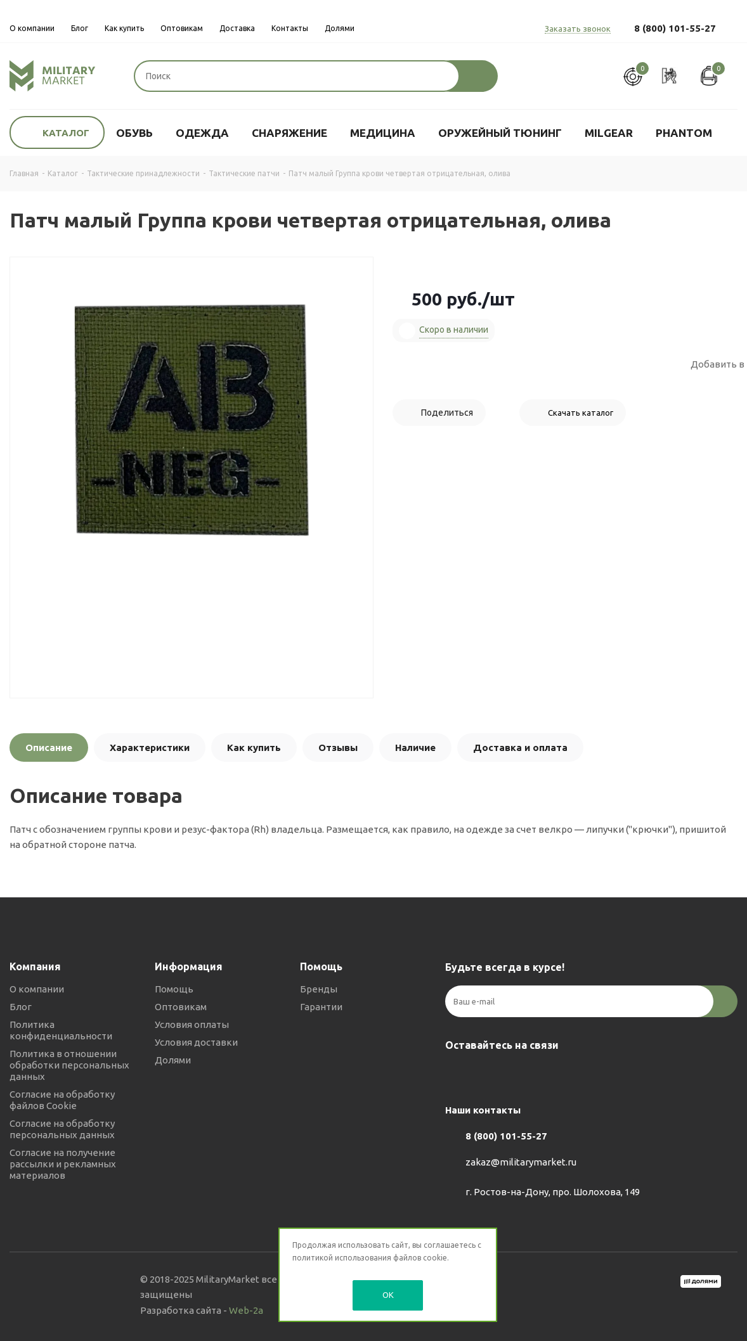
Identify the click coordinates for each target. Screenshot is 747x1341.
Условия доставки (196, 1042)
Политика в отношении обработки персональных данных (69, 1065)
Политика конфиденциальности (61, 1030)
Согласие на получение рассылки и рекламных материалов (63, 1164)
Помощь (174, 989)
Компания (35, 966)
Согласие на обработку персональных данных (62, 1129)
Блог (21, 1006)
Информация (189, 966)
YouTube (521, 1075)
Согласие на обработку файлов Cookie (62, 1100)
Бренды (318, 989)
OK (388, 1294)
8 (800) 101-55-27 (675, 28)
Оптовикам (181, 1006)
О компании (37, 989)
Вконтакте (458, 1075)
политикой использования (341, 1258)
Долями (173, 1060)
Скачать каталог (580, 412)
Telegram (489, 1075)
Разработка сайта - (201, 1310)
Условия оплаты (192, 1024)
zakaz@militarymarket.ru (520, 1162)
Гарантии (321, 1006)
